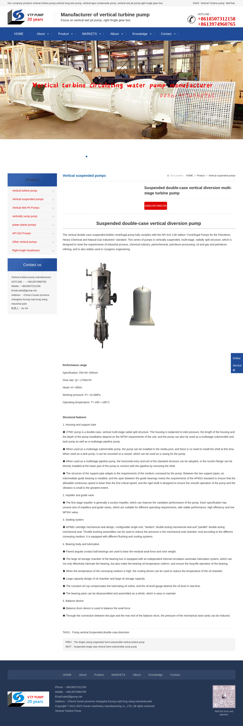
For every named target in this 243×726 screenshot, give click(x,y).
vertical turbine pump (24, 190)
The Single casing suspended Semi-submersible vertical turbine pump (109, 642)
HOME (18, 33)
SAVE (196, 3)
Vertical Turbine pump (212, 3)
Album (114, 33)
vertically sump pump (24, 216)
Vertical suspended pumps (27, 199)
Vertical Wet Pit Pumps (25, 207)
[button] (86, 156)
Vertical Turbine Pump (68, 710)
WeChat (230, 3)
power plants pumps (24, 224)
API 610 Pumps (21, 233)
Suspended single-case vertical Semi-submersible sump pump (105, 646)
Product (63, 33)
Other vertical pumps (24, 241)
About (41, 33)
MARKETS (89, 33)
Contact (166, 33)
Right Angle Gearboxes (26, 250)
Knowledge (140, 33)
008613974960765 (156, 205)
